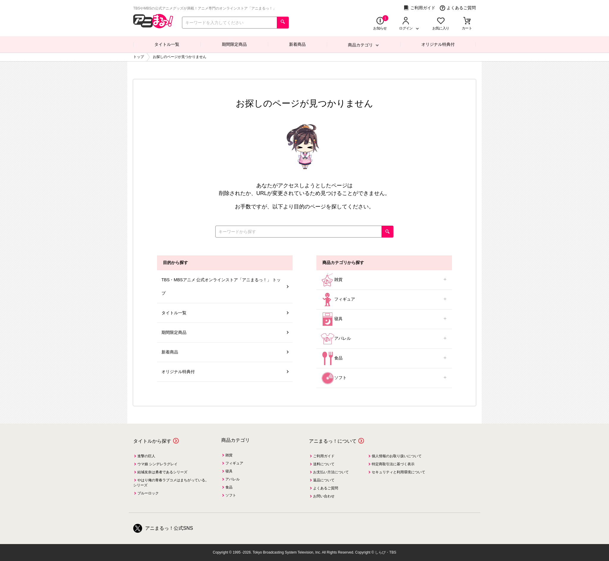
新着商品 (297, 44)
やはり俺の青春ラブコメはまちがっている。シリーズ (171, 482)
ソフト (384, 378)
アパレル (384, 338)
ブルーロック (148, 493)
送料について (324, 464)
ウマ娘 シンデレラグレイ (157, 464)
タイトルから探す (152, 441)
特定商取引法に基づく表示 (393, 464)
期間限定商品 (234, 44)
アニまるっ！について (333, 441)
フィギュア (384, 299)
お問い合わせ (324, 496)
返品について (324, 480)
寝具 (384, 319)
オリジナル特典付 (438, 44)
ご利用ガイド (419, 8)
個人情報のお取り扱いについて (397, 456)
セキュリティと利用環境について (398, 472)
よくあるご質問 (458, 8)
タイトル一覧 (166, 44)
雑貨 (384, 280)
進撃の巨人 (146, 456)
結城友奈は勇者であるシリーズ (162, 472)
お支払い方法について (331, 472)
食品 (384, 358)
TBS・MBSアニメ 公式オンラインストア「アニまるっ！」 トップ (225, 286)
